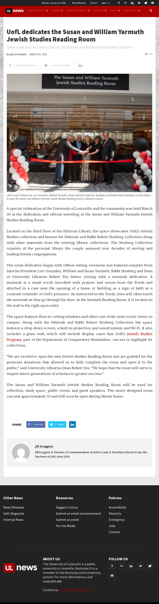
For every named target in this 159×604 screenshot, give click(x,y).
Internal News (13, 520)
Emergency (117, 520)
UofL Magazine (13, 513)
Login (105, 2)
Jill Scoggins (18, 54)
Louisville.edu (52, 581)
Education (100, 10)
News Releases (79, 2)
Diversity (115, 513)
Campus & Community (78, 10)
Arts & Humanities (38, 10)
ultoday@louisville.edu (75, 590)
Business (57, 10)
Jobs (112, 526)
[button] (151, 11)
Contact (93, 2)
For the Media (65, 526)
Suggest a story (67, 507)
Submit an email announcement (78, 513)
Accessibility (117, 507)
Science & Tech (131, 10)
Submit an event (67, 520)
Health (115, 10)
